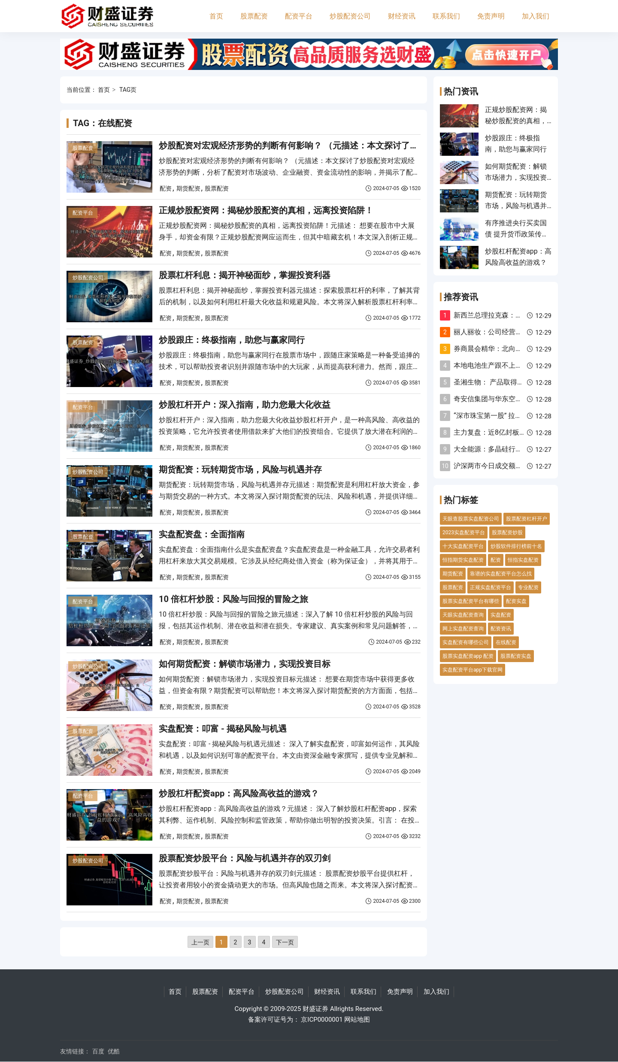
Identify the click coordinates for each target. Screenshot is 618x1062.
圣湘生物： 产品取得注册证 (496, 382)
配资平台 (298, 16)
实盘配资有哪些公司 (465, 642)
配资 (166, 188)
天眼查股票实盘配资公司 (470, 519)
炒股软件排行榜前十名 (516, 546)
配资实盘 (516, 601)
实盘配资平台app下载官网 (472, 670)
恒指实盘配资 (523, 560)
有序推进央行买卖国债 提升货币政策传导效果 (516, 234)
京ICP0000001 (321, 1019)
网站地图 (357, 1019)
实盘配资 (501, 615)
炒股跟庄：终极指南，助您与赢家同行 (232, 340)
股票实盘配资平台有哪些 (470, 601)
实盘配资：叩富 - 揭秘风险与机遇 (223, 728)
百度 (98, 1051)
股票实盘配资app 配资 (468, 656)
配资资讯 (501, 629)
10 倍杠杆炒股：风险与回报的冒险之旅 (233, 599)
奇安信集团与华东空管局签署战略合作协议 (519, 399)
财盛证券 (315, 1009)
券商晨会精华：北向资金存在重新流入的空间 (522, 349)
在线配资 (506, 642)
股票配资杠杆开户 (526, 519)
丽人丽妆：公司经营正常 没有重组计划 (513, 332)
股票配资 (254, 16)
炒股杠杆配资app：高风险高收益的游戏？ (239, 793)
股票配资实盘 (515, 656)
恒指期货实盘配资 (463, 560)
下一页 (285, 942)
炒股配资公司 (350, 16)
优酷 (114, 1051)
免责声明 (491, 16)
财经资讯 (401, 16)
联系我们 (446, 16)
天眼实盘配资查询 (463, 615)
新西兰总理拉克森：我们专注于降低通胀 (515, 315)
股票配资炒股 (507, 532)
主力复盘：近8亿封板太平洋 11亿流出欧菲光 (522, 432)
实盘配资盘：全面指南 (202, 534)
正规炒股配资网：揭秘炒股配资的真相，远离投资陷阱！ (266, 210)
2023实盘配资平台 (463, 532)
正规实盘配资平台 (490, 587)
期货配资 (188, 188)
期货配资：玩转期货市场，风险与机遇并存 (240, 469)
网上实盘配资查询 (463, 629)
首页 (216, 16)
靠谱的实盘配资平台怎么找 (501, 574)
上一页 (200, 942)
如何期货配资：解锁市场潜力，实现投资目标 (244, 664)
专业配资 (528, 587)
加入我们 (535, 16)
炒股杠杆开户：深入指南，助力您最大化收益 (244, 404)
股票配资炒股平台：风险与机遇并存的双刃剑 (244, 858)
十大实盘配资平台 (463, 546)
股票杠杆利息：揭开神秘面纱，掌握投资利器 (244, 275)
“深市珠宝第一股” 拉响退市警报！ (505, 415)
